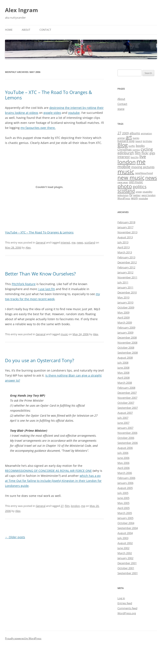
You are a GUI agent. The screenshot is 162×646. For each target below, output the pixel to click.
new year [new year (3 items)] (122, 182)
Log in (121, 598)
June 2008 (123, 367)
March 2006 (124, 473)
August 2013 (125, 237)
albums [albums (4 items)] (135, 133)
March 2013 (124, 252)
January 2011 (125, 287)
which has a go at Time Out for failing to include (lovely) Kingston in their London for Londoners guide (53, 481)
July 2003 (122, 538)
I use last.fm (46, 289)
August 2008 (125, 357)
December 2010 (127, 292)
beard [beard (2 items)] (138, 141)
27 (62, 506)
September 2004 (127, 528)
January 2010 (125, 302)
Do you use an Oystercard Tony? (39, 360)
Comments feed (127, 608)
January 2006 (125, 483)
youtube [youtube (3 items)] (143, 198)
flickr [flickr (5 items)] (145, 153)
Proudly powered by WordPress (23, 638)
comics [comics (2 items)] (136, 149)
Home (9, 30)
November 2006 (127, 433)
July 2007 (122, 418)
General (40, 242)
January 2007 (125, 428)
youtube (74, 113)
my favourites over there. (38, 128)
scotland (89, 242)
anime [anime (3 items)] (121, 138)
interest (65, 242)
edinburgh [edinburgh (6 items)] (125, 153)
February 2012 (126, 267)
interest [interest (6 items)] (123, 157)
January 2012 (125, 272)
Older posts (15, 537)
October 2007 (125, 403)
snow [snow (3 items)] (139, 191)
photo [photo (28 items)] (124, 186)
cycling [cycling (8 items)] (147, 149)
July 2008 (122, 362)
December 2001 (127, 563)
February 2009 (126, 327)
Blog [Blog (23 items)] (122, 144)
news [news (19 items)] (151, 178)
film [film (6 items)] (138, 153)
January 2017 (125, 227)
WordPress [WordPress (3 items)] (123, 198)
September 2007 (127, 408)
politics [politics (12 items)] (140, 186)
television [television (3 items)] (123, 195)
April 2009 (123, 317)
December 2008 (127, 337)
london (75, 506)
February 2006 (126, 478)
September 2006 (127, 443)
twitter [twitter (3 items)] (137, 195)
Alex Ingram (21, 10)
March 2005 (124, 513)
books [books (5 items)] (140, 145)
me (73, 242)
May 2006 (123, 463)
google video (52, 113)
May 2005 (123, 503)
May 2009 (123, 312)
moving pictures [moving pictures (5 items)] (142, 167)
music (64, 334)
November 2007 (127, 398)
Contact (45, 30)
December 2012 (127, 262)
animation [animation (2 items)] (146, 133)
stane (120, 109)
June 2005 (123, 498)
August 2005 (125, 488)
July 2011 (122, 282)
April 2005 (123, 508)
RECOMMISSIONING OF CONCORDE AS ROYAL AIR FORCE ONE (48, 471)
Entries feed (124, 603)
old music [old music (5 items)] (136, 182)
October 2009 (125, 307)
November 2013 (127, 232)
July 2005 (122, 493)
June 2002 (123, 548)
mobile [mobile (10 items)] (123, 166)
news (80, 242)
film (67, 506)
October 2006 (125, 438)
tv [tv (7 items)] (130, 194)
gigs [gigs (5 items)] (152, 153)
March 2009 (124, 322)
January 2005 (125, 518)
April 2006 (123, 468)
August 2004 (125, 533)
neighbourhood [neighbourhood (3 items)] (144, 173)
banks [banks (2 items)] (136, 138)
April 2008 (123, 377)
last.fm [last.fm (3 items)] (135, 157)
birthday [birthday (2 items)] (147, 141)
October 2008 (125, 347)
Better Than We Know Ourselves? (40, 273)
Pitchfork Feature (24, 284)
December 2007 (127, 393)
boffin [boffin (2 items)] (132, 146)
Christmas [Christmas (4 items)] (124, 149)
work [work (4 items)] (134, 198)
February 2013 (126, 257)
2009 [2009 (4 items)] (125, 133)
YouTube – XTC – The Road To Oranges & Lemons (48, 95)
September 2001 (127, 573)
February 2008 (126, 388)
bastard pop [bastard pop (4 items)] (126, 141)
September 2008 (127, 352)
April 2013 (123, 247)
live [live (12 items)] (142, 156)
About (26, 30)
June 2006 (123, 458)
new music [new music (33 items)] (130, 177)
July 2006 (122, 453)
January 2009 (125, 332)
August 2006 (125, 448)
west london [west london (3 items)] (149, 195)
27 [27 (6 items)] (119, 133)
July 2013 (122, 242)
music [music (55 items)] (125, 172)
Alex (28, 247)
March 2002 (124, 553)
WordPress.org (126, 613)
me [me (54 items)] (140, 161)
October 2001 (125, 568)
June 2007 (123, 423)
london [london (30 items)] (126, 161)
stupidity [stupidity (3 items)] (147, 191)
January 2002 (125, 558)
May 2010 (123, 297)
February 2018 (126, 222)
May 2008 (123, 372)
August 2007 (125, 413)
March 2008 (124, 383)
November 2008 (127, 342)
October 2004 (125, 523)
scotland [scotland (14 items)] (126, 191)
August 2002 (125, 543)
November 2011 (127, 277)
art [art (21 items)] (129, 137)
